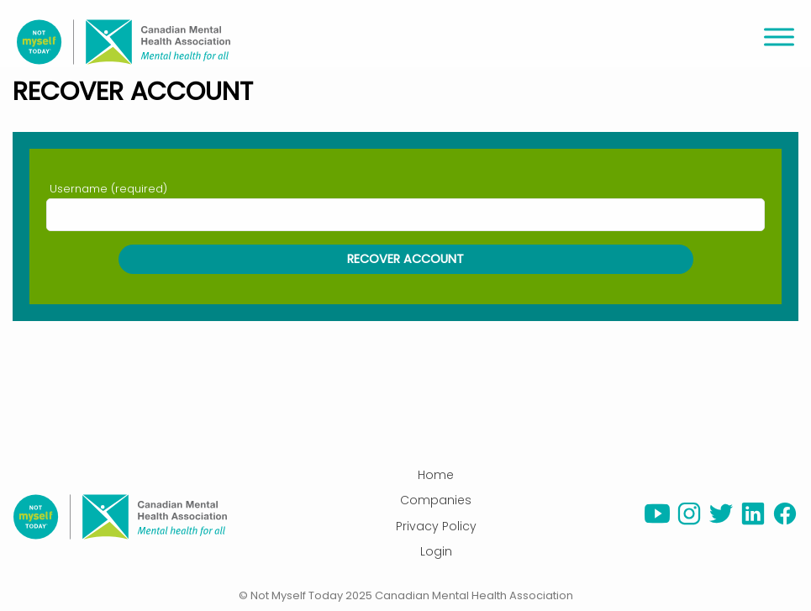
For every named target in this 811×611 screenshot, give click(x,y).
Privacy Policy (436, 526)
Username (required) (108, 189)
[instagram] (689, 522)
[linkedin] (753, 522)
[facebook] (785, 522)
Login (436, 551)
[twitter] (721, 522)
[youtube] (657, 522)
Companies (435, 500)
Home (436, 474)
